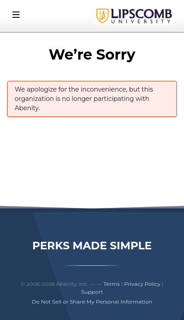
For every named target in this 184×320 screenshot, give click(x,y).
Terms (112, 283)
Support (92, 291)
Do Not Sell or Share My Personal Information (92, 301)
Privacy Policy (142, 283)
